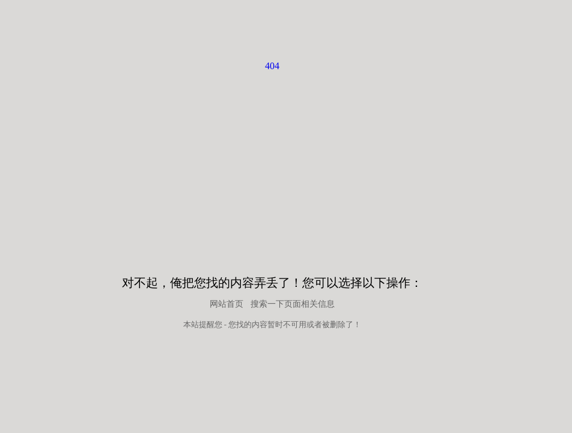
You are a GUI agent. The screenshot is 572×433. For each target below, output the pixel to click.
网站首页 (226, 304)
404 (272, 66)
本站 (191, 324)
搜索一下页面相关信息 (293, 304)
